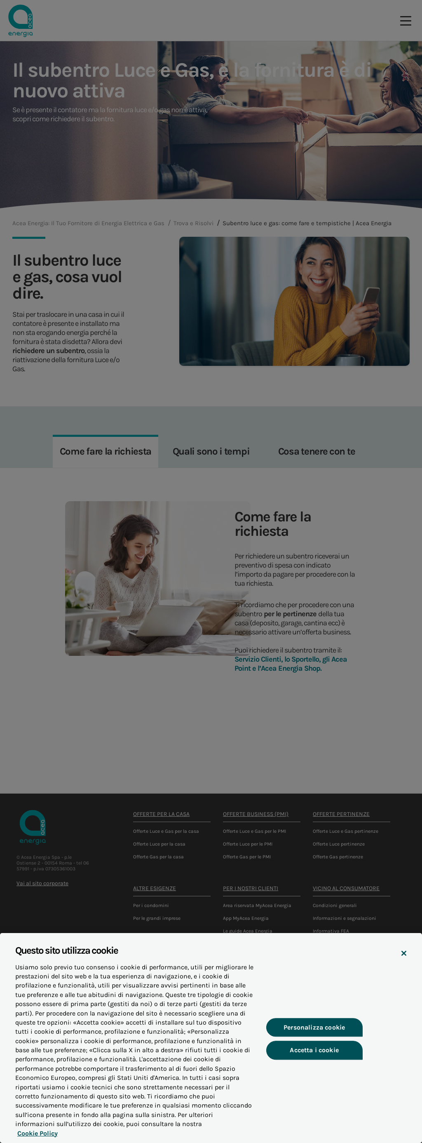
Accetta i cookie (314, 1056)
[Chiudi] (404, 959)
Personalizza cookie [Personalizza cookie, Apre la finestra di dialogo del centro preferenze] (314, 1033)
